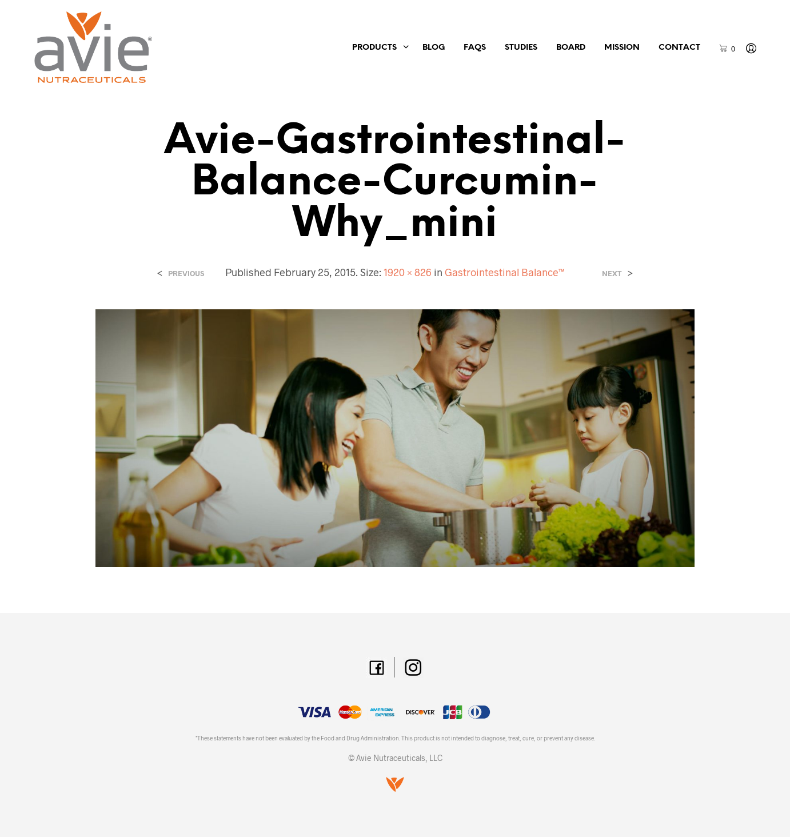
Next (612, 273)
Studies (521, 47)
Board (570, 47)
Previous (186, 273)
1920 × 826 (408, 272)
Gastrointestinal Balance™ (505, 272)
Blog (433, 47)
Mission (622, 47)
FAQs (475, 47)
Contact (679, 47)
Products (374, 47)
